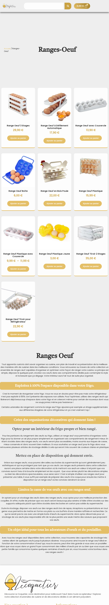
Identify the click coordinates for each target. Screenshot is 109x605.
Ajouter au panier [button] (54, 203)
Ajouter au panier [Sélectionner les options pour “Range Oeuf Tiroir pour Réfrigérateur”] (18, 334)
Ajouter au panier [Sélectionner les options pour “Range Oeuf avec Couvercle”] (91, 138)
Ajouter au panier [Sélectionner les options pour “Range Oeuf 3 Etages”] (18, 138)
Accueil (7, 48)
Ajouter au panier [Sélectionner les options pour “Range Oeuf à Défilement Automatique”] (54, 141)
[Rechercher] (68, 6)
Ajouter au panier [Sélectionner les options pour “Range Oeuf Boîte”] (18, 203)
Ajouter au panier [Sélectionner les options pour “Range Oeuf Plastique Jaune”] (54, 266)
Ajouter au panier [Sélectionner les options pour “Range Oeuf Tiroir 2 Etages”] (91, 266)
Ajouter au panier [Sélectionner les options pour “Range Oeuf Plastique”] (91, 203)
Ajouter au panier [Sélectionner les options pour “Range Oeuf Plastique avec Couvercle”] (18, 269)
